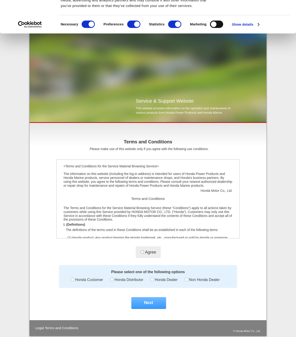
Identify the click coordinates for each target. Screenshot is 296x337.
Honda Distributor (128, 280)
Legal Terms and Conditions (56, 328)
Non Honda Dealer (204, 280)
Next (148, 302)
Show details (242, 52)
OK (257, 11)
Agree (150, 252)
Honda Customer (89, 280)
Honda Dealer (166, 280)
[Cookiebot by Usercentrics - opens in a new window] (30, 52)
